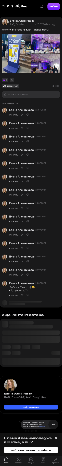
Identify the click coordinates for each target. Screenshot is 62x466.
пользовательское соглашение (31, 429)
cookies (42, 427)
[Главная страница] (14, 6)
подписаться (31, 407)
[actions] (57, 21)
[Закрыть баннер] (56, 438)
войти (53, 6)
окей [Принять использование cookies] (53, 424)
